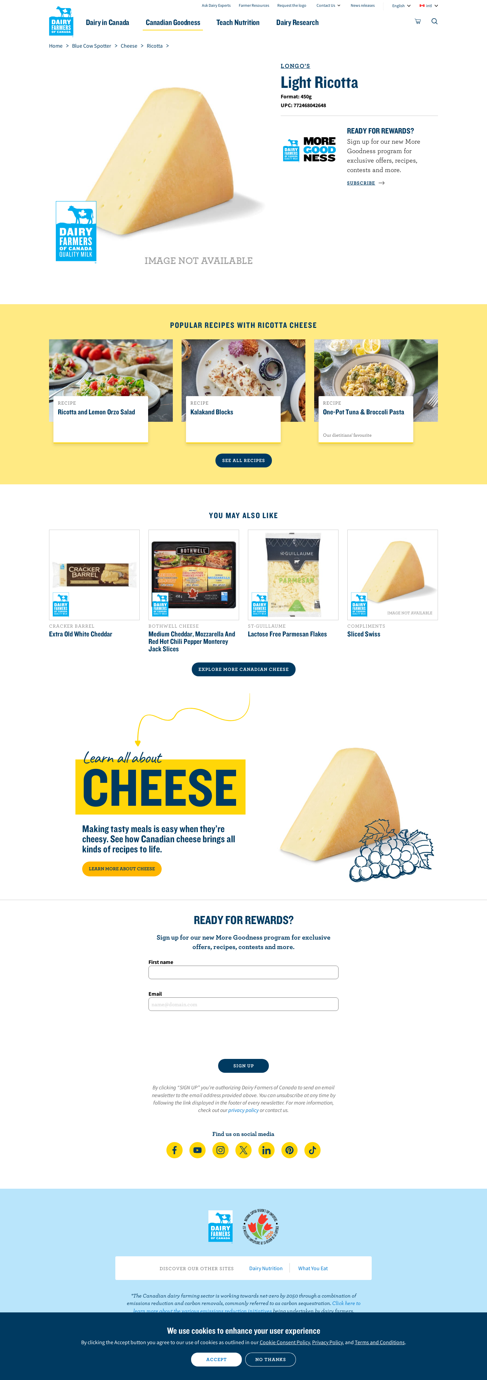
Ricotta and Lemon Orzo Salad (96, 412)
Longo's (295, 65)
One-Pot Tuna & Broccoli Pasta (363, 412)
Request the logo (291, 5)
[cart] (418, 22)
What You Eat (313, 1268)
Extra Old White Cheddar (80, 633)
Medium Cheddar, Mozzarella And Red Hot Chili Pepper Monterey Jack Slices (191, 641)
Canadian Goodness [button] (180, 22)
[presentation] (243, 1035)
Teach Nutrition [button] (246, 22)
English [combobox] (398, 5)
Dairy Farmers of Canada (61, 20)
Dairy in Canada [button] (113, 22)
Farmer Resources (254, 5)
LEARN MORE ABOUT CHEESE (122, 868)
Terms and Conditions (380, 1342)
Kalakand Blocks (211, 412)
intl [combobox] (429, 5)
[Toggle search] (435, 22)
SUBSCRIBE (366, 183)
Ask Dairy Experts (216, 5)
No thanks (270, 1359)
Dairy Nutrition (266, 1268)
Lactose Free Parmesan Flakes (287, 633)
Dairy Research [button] (307, 22)
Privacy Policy (327, 1342)
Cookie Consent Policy (285, 1342)
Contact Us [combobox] (326, 5)
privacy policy (243, 1110)
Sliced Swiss (363, 633)
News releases (363, 5)
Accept (216, 1359)
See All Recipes (243, 460)
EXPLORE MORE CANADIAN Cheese (244, 669)
